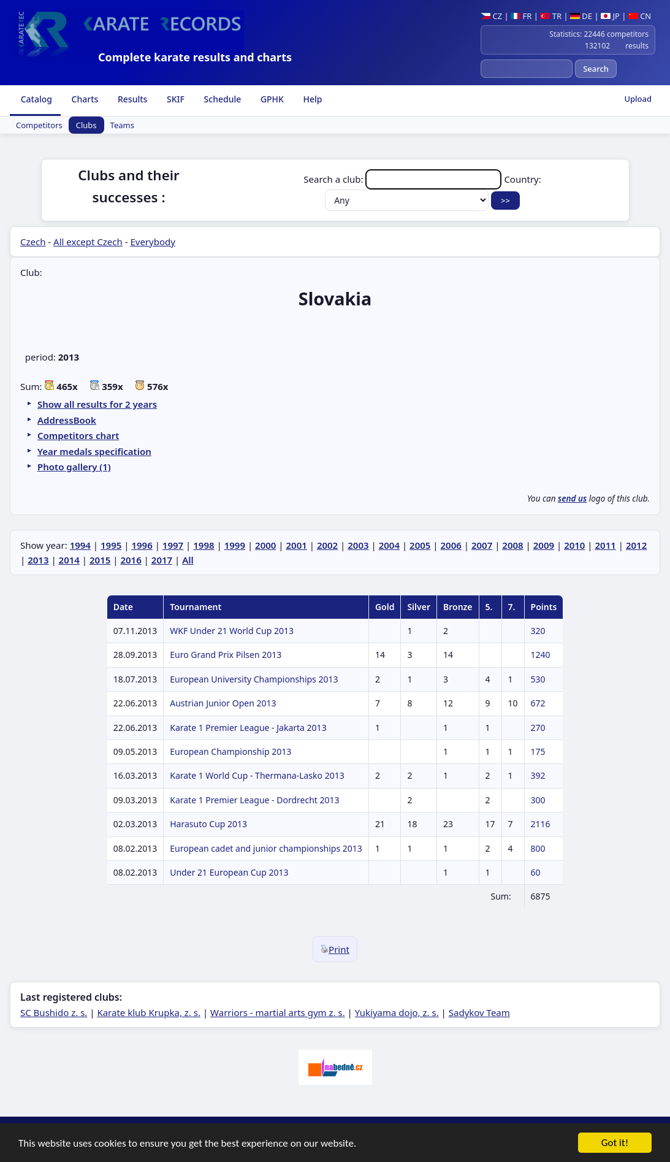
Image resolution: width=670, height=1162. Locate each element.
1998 (203, 545)
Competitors (39, 125)
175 (538, 751)
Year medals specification (94, 451)
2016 (130, 560)
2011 (605, 545)
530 (538, 679)
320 (538, 630)
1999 (234, 545)
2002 (327, 545)
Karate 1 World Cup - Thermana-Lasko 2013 (257, 775)
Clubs (86, 125)
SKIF (174, 99)
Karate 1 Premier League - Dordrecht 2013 (254, 800)
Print (335, 949)
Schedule (221, 99)
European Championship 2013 (230, 751)
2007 (481, 545)
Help (311, 99)
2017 (161, 560)
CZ (491, 15)
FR (521, 15)
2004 (389, 545)
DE (581, 15)
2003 (358, 545)
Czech (32, 241)
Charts (83, 99)
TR (551, 15)
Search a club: (403, 179)
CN (639, 15)
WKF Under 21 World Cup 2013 (232, 630)
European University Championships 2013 (254, 679)
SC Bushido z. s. (53, 1012)
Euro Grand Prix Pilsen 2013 (225, 654)
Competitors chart (78, 435)
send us (572, 498)
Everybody (152, 241)
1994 (80, 545)
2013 (38, 560)
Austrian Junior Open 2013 (223, 703)
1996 (141, 545)
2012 (636, 545)
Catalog (35, 99)
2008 (512, 545)
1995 (111, 545)
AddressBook (66, 420)
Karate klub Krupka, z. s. (148, 1012)
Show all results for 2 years (97, 404)
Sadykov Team (479, 1012)
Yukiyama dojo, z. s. (397, 1012)
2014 (69, 560)
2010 (574, 545)
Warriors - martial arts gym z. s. (277, 1012)
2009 (543, 545)
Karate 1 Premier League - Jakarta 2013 (248, 727)
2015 (99, 560)
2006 (451, 545)
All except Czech (88, 241)
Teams (122, 125)
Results (131, 99)
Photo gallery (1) (74, 467)
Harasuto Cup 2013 (208, 824)
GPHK (271, 99)
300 (538, 800)
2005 (419, 545)
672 (538, 703)
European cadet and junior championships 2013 (266, 848)
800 (538, 848)
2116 (540, 824)
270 (538, 727)
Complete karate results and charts (195, 57)
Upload (638, 98)
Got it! (614, 1143)
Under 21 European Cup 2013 (229, 872)
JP (610, 15)
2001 (296, 545)
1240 (540, 654)
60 (536, 872)
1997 (172, 545)
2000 (265, 545)
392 (538, 775)
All (188, 560)
